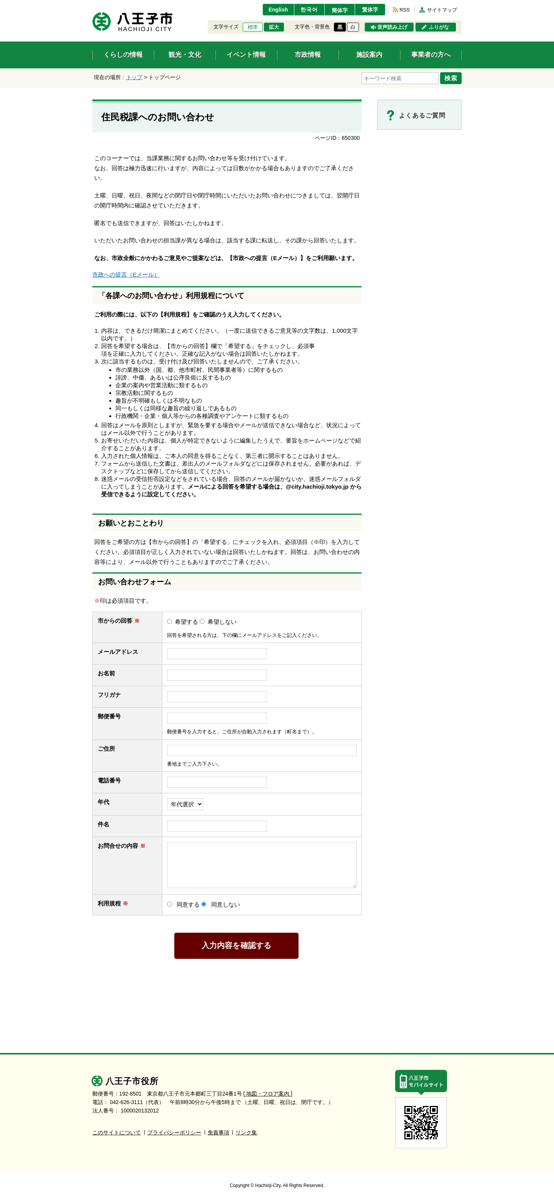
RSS (405, 10)
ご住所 (110, 748)
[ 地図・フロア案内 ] (268, 1094)
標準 (253, 27)
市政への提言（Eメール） (126, 274)
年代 (103, 802)
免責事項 (218, 1133)
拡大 (274, 27)
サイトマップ (442, 10)
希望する (186, 621)
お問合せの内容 (121, 845)
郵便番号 (109, 716)
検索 (450, 78)
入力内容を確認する (237, 945)
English (278, 10)
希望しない (222, 621)
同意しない (225, 904)
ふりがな (439, 27)
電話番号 (113, 780)
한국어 (309, 10)
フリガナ (109, 694)
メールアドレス (121, 651)
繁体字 (370, 10)
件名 (107, 824)
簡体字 (340, 10)
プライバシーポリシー (174, 1133)
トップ (134, 77)
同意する (188, 904)
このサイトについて (116, 1133)
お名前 (110, 673)
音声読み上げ (392, 27)
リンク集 (246, 1133)
